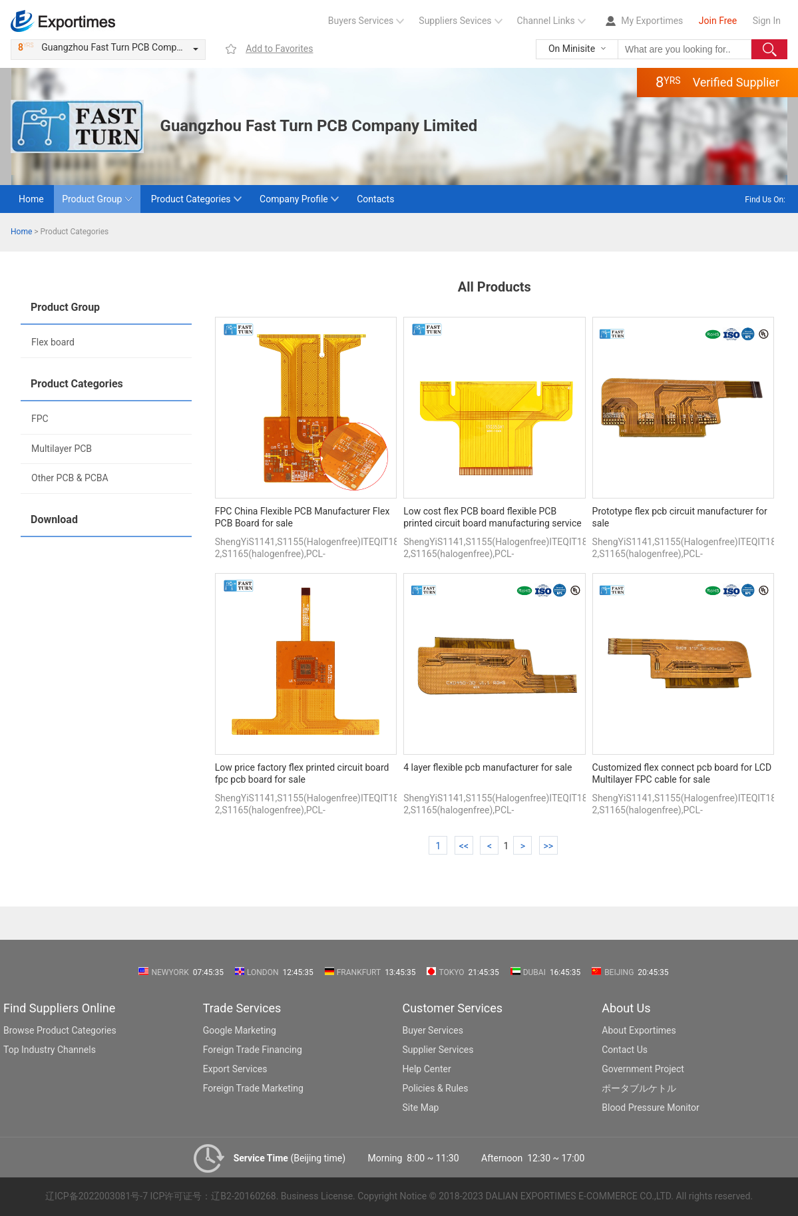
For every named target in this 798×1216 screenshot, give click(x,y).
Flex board (53, 342)
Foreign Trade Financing (252, 1049)
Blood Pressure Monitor (650, 1107)
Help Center (427, 1069)
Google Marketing (239, 1030)
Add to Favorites (279, 48)
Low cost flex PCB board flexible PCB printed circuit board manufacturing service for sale (492, 518)
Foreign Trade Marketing (253, 1088)
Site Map (421, 1107)
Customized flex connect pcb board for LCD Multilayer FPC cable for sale (682, 773)
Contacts (375, 199)
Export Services (235, 1069)
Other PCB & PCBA (69, 478)
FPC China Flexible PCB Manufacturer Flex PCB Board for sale (302, 517)
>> (548, 846)
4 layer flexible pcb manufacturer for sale (487, 767)
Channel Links (546, 20)
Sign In (767, 20)
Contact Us (625, 1049)
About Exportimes (639, 1030)
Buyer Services (433, 1030)
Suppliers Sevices (455, 20)
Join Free (718, 20)
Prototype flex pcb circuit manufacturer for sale (679, 517)
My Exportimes (652, 20)
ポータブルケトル (639, 1088)
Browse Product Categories (59, 1030)
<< (464, 846)
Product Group (92, 199)
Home (31, 199)
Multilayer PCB (61, 448)
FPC (40, 418)
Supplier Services (438, 1049)
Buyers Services (361, 20)
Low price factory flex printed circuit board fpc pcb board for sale (302, 773)
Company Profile (294, 199)
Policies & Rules (436, 1088)
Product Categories (191, 199)
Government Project (643, 1069)
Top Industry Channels (49, 1049)
